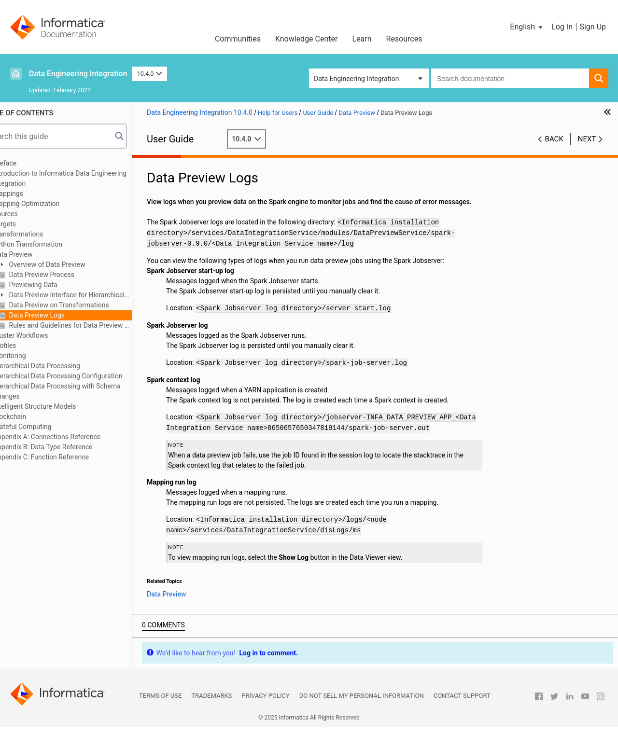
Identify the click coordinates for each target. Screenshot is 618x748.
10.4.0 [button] (149, 73)
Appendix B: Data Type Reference (65, 447)
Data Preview (35, 254)
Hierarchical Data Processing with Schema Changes (79, 391)
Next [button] (587, 139)
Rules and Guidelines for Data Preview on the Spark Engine (92, 325)
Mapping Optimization (49, 204)
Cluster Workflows (43, 335)
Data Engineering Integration (78, 73)
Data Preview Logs (58, 315)
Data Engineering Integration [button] (356, 79)
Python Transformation (50, 244)
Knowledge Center (306, 38)
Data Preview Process (63, 274)
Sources (28, 214)
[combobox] (510, 78)
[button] (527, 27)
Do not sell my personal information (361, 716)
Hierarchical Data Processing (59, 366)
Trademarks (211, 716)
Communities (238, 38)
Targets (27, 224)
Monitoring (32, 356)
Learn (361, 38)
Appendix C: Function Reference (64, 457)
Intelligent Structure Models (57, 406)
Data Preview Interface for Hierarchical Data (84, 295)
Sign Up (592, 26)
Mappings (31, 193)
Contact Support (462, 716)
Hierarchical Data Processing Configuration (80, 376)
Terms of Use (160, 716)
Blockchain (32, 416)
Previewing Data (55, 285)
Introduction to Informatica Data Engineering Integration (82, 178)
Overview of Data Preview (69, 264)
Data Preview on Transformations (81, 305)
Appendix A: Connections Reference (69, 437)
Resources (404, 38)
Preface (27, 163)
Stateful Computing (45, 426)
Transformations (41, 234)
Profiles (27, 345)
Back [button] (554, 139)
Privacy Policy (265, 716)
